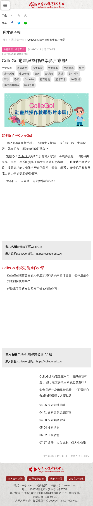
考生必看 (38, 67)
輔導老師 (29, 85)
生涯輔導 (69, 67)
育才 (81, 67)
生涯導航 (53, 67)
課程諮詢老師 (11, 85)
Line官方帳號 (76, 478)
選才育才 (60, 79)
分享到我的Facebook (12, 23)
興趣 (37, 73)
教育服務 (45, 79)
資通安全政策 (36, 478)
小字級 (12, 15)
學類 (16, 79)
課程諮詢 (9, 73)
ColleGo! (29, 79)
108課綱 (75, 79)
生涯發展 (24, 73)
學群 (6, 79)
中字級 (19, 15)
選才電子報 (17, 39)
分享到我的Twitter (19, 23)
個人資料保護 (15, 478)
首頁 (5, 39)
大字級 (26, 15)
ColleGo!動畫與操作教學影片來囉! (46, 39)
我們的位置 (56, 478)
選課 (60, 73)
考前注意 (22, 67)
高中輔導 (74, 73)
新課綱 (49, 73)
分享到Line (26, 23)
